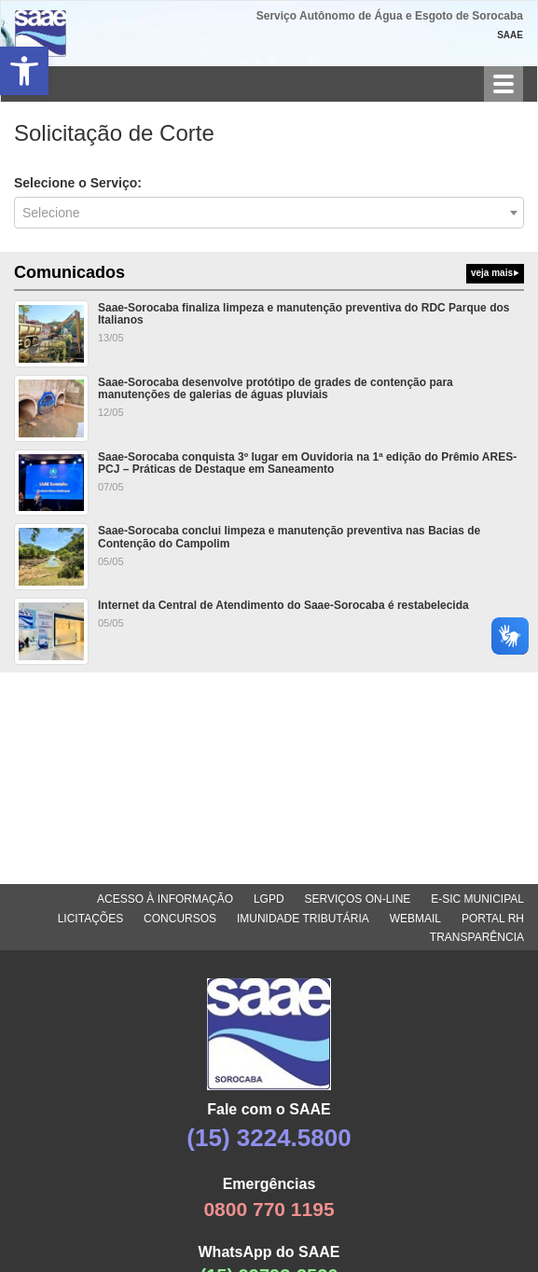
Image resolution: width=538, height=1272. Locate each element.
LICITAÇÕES (90, 918)
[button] (24, 71)
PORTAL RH (493, 918)
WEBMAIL (415, 918)
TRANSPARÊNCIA (477, 937)
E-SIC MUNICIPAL (477, 899)
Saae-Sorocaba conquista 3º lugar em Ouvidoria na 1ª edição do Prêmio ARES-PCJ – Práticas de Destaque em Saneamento (307, 463)
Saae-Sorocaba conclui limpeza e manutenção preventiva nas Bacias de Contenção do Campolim (289, 536)
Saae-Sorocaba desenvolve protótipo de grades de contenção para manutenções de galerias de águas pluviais (275, 388)
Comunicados (269, 273)
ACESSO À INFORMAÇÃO (165, 899)
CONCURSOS (180, 918)
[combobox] (269, 212)
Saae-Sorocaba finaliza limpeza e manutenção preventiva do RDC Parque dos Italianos (303, 313)
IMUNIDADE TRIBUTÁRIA (303, 918)
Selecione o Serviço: (78, 182)
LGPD (269, 899)
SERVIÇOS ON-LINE (358, 899)
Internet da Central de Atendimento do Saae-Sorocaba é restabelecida (283, 605)
